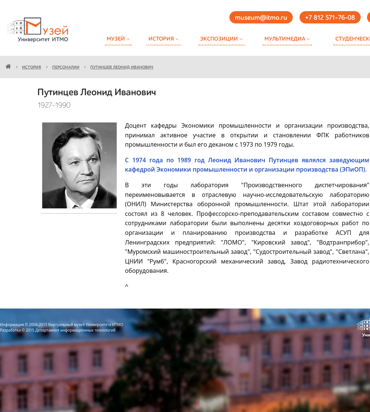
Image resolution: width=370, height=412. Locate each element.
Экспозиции (219, 39)
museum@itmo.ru (261, 18)
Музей (116, 39)
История (161, 39)
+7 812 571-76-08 (330, 18)
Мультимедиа (284, 39)
